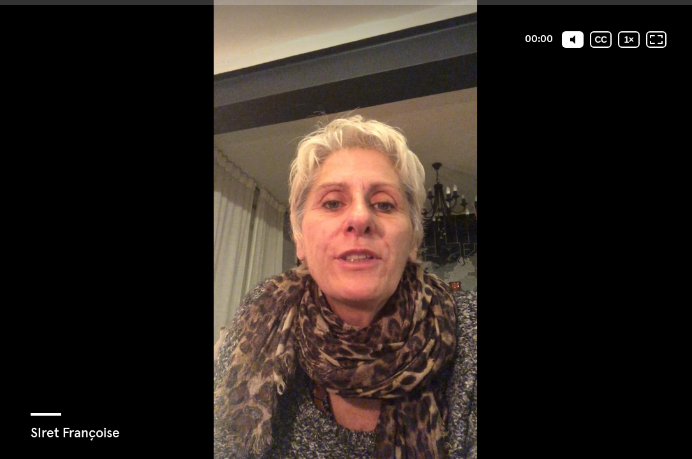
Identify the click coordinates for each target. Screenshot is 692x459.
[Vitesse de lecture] (629, 39)
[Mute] (573, 39)
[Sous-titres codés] (601, 39)
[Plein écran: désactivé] (656, 39)
